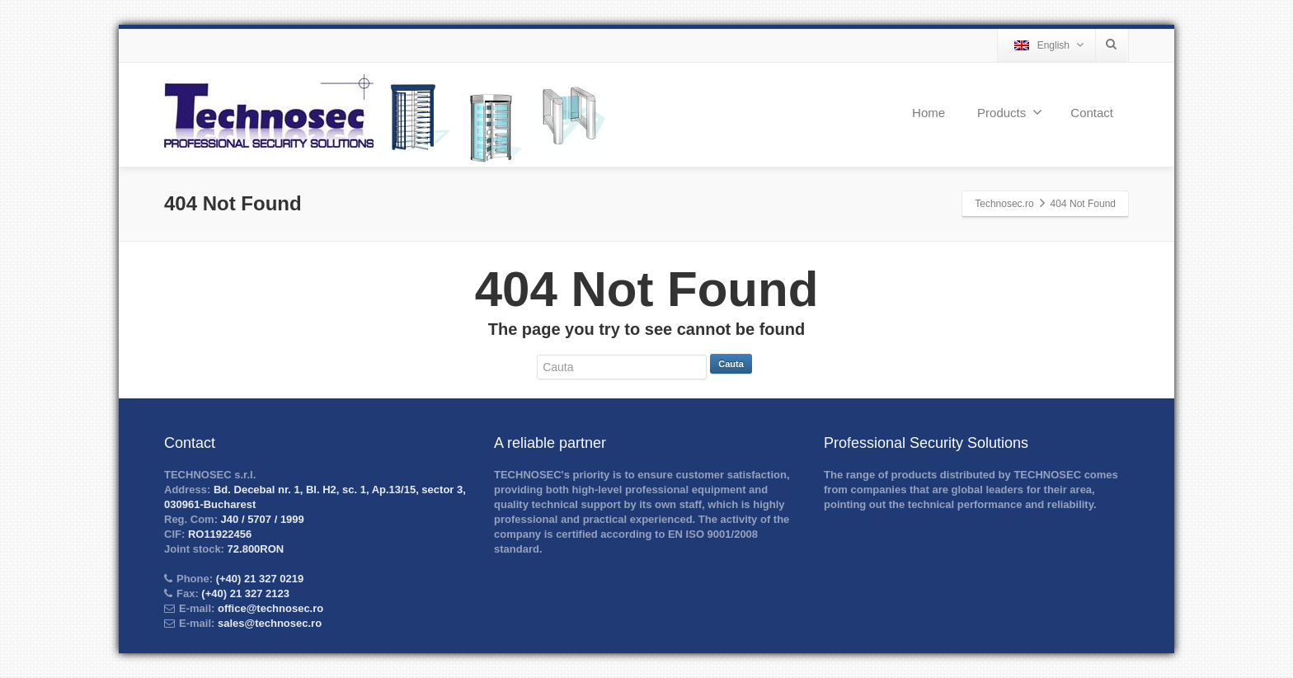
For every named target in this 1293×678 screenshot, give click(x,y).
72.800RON (254, 549)
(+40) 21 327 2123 (244, 593)
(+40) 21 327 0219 (258, 578)
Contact (1091, 113)
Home (928, 113)
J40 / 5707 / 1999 (261, 519)
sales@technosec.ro (270, 623)
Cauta (731, 364)
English (1049, 45)
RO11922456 (218, 534)
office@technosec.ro (270, 608)
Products (1009, 112)
